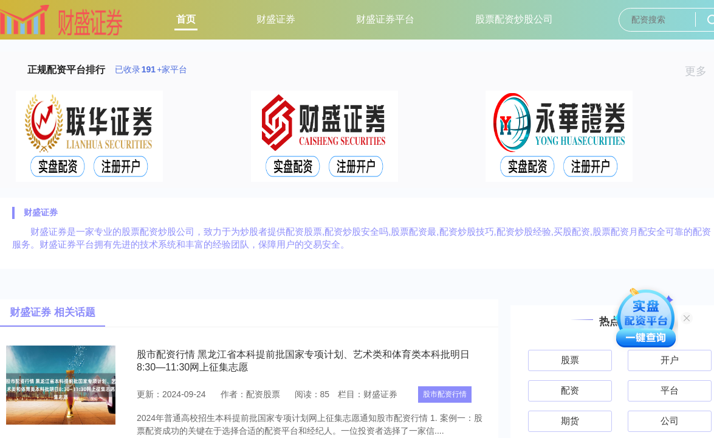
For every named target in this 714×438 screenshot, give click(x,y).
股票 (570, 360)
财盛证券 (275, 19)
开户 (670, 360)
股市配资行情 (445, 394)
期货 (570, 420)
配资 (570, 390)
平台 (670, 390)
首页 (186, 19)
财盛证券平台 (385, 19)
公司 (670, 420)
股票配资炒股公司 (514, 19)
